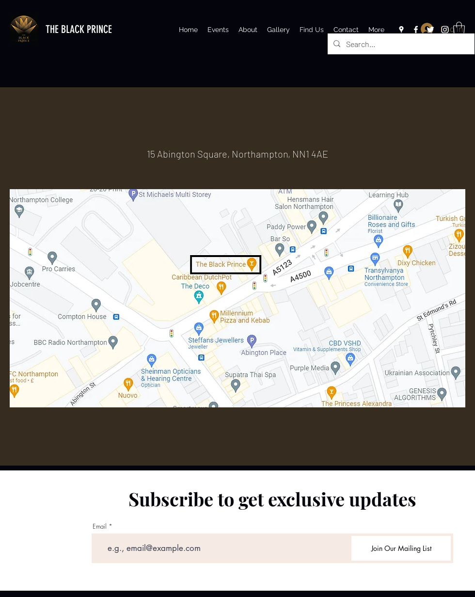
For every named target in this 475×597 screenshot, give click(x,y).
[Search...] (400, 44)
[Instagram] (445, 29)
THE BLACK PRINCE (79, 29)
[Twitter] (430, 29)
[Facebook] (416, 29)
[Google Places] (401, 29)
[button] (459, 29)
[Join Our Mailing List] (401, 548)
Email (100, 526)
